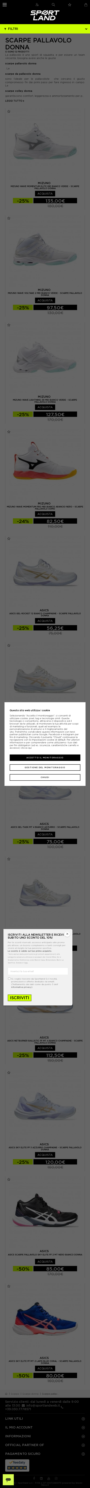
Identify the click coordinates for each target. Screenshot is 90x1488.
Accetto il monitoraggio (45, 758)
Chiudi (45, 777)
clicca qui (26, 748)
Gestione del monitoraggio (45, 767)
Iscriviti (19, 997)
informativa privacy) (21, 987)
